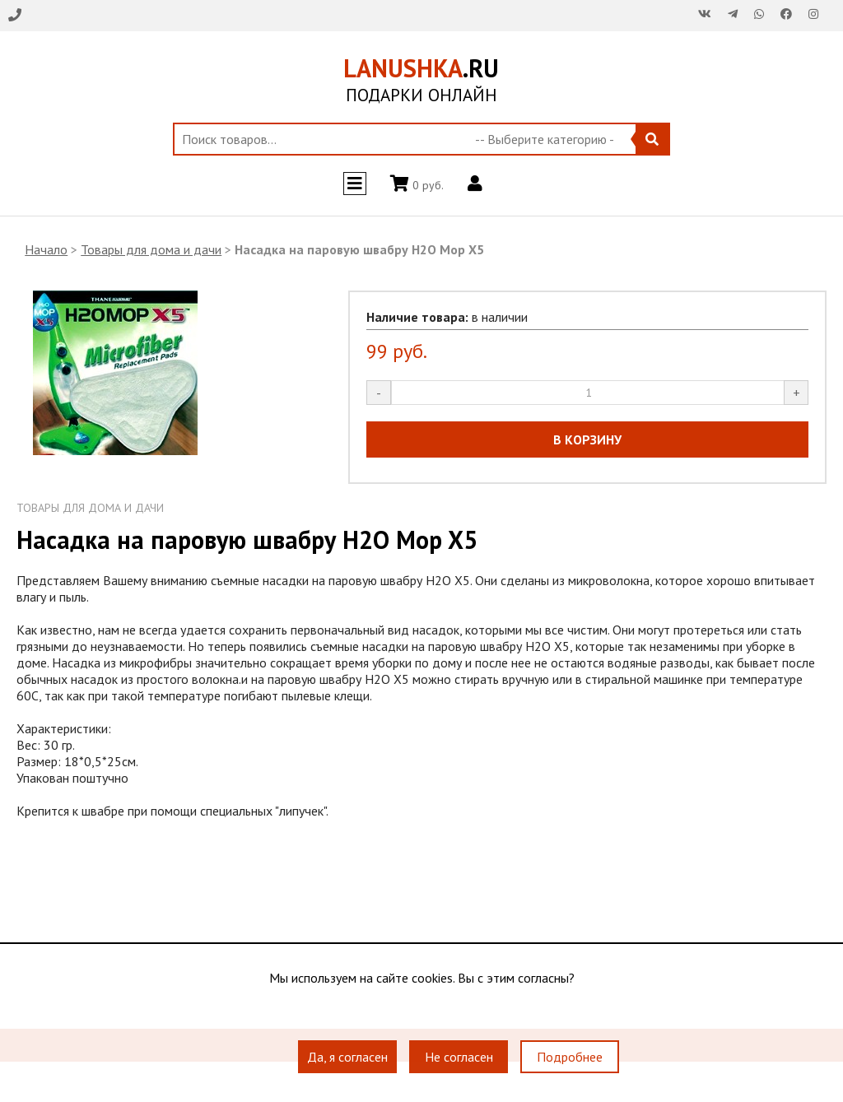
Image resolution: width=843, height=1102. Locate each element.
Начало (46, 249)
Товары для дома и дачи (151, 249)
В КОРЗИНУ (587, 439)
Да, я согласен (347, 1057)
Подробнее (570, 1057)
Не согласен (459, 1057)
